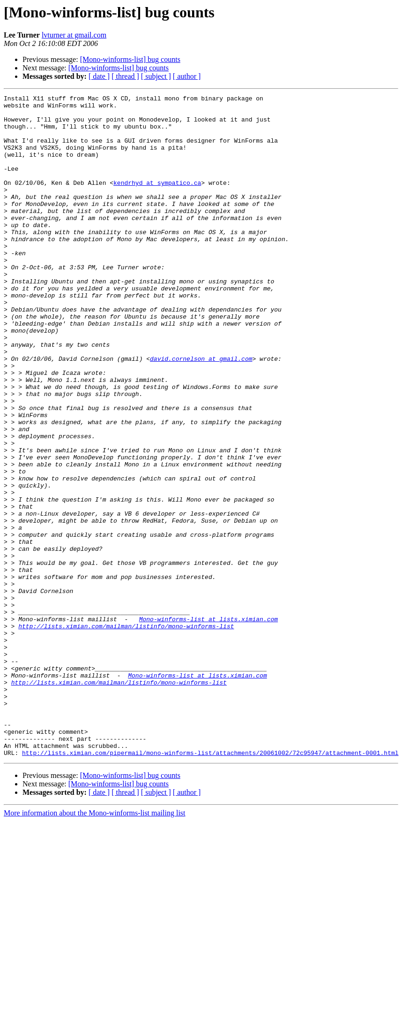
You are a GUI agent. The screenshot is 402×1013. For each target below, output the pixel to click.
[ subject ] (156, 76)
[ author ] (187, 76)
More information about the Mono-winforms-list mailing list (95, 945)
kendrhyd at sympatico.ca (157, 201)
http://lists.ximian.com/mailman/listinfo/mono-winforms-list (126, 733)
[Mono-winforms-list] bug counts (130, 59)
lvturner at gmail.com (74, 35)
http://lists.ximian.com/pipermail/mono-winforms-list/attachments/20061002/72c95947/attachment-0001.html (210, 885)
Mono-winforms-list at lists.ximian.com (208, 724)
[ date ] (99, 76)
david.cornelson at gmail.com (201, 412)
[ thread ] (125, 76)
